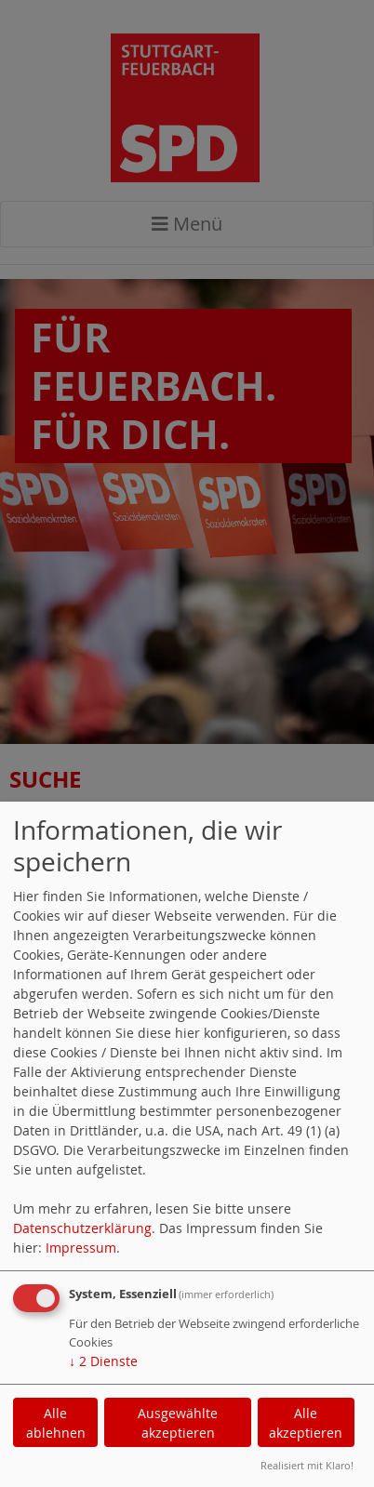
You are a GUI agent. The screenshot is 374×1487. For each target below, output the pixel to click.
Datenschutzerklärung (82, 1228)
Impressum (81, 1247)
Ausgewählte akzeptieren (178, 1422)
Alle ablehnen (56, 1422)
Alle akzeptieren (305, 1422)
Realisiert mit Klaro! (307, 1465)
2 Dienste (103, 1361)
